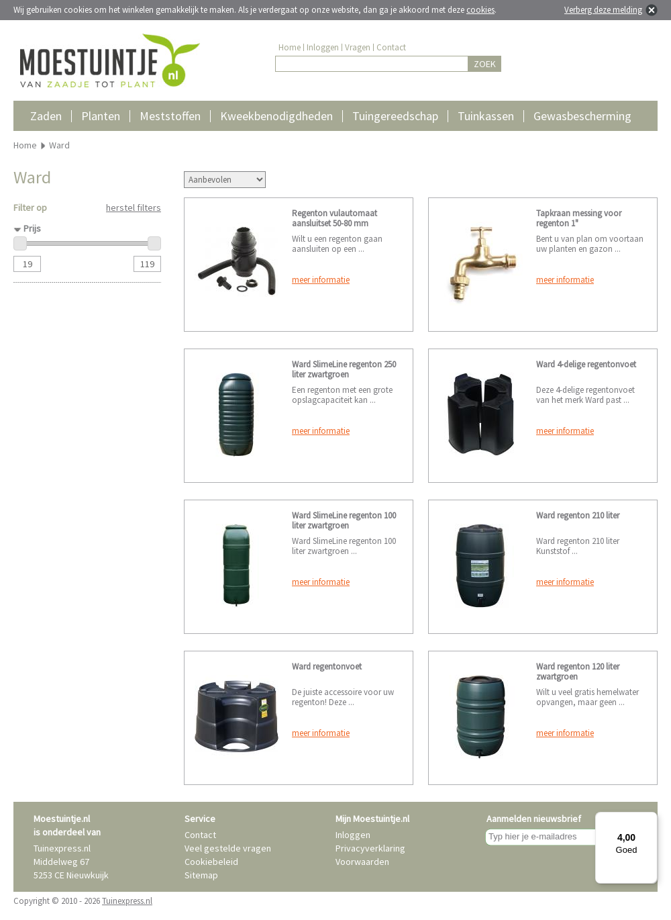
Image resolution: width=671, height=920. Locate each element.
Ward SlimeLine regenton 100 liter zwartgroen (344, 520)
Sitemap (201, 875)
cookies (480, 9)
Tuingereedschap (395, 116)
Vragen (357, 47)
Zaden (46, 116)
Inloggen (323, 47)
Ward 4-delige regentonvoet (586, 364)
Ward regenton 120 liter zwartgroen (577, 671)
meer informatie (321, 279)
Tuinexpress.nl (127, 901)
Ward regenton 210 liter (577, 515)
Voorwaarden (362, 862)
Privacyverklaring (370, 848)
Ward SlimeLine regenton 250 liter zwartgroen (344, 369)
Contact (391, 47)
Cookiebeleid (211, 862)
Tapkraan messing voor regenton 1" (578, 218)
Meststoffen (170, 116)
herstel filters (133, 207)
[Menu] (649, 820)
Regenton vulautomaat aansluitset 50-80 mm (334, 218)
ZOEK (485, 64)
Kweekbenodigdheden (276, 116)
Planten (100, 116)
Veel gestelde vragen (228, 848)
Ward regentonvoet (327, 666)
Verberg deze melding (603, 9)
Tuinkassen (486, 116)
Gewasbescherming (582, 116)
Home (289, 47)
